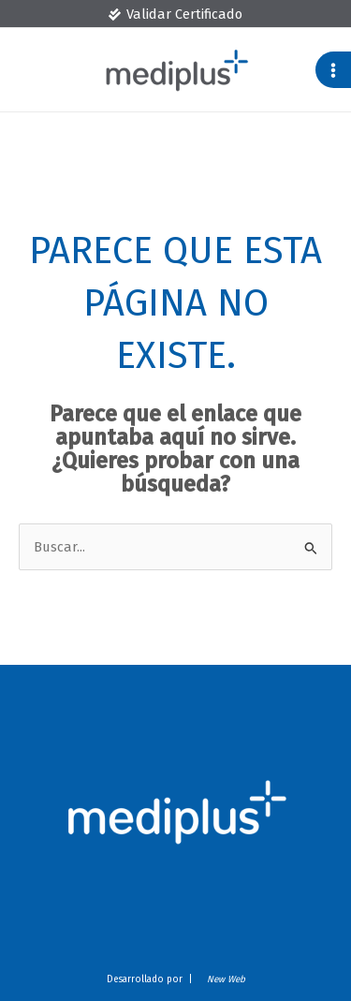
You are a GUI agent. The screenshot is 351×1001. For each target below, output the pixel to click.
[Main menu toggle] (333, 69)
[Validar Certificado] (175, 14)
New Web (223, 979)
